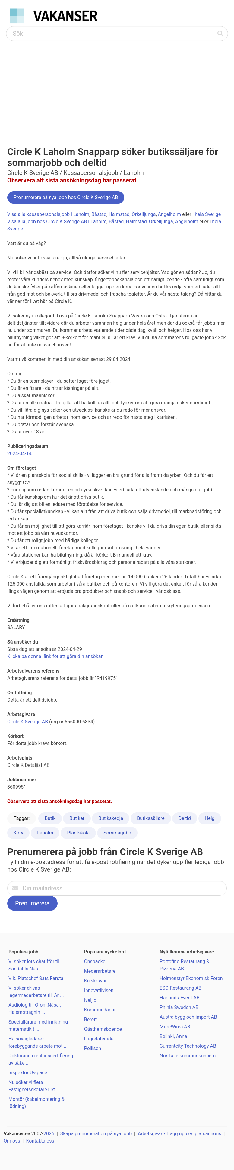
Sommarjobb (117, 833)
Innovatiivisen (99, 990)
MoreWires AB (175, 1027)
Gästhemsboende (103, 1029)
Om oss (12, 1141)
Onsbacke (95, 961)
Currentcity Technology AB (188, 1046)
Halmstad (119, 214)
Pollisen (92, 1048)
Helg (210, 818)
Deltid (185, 818)
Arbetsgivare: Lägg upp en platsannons (179, 1133)
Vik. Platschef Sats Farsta (35, 978)
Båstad (98, 214)
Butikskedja (110, 818)
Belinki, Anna (173, 1036)
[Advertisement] (117, 86)
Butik (50, 818)
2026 (48, 1133)
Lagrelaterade (99, 1039)
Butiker (76, 818)
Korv (18, 833)
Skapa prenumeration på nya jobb (96, 1133)
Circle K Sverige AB (27, 722)
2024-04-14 (19, 453)
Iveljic (90, 1000)
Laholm (45, 833)
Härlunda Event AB (179, 998)
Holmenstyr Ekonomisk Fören (191, 978)
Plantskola (78, 833)
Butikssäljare (150, 818)
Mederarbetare (99, 971)
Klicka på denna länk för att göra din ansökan (55, 656)
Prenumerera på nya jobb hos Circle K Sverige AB (66, 197)
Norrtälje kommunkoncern (188, 1056)
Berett (90, 1019)
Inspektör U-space (27, 1072)
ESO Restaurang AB (180, 988)
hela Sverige (208, 214)
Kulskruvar (95, 981)
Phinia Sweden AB (179, 1007)
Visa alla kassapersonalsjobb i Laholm (48, 214)
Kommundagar (100, 1010)
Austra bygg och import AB (188, 1017)
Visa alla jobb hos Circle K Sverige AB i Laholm (56, 221)
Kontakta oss (40, 1141)
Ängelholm (169, 214)
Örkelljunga (144, 214)
